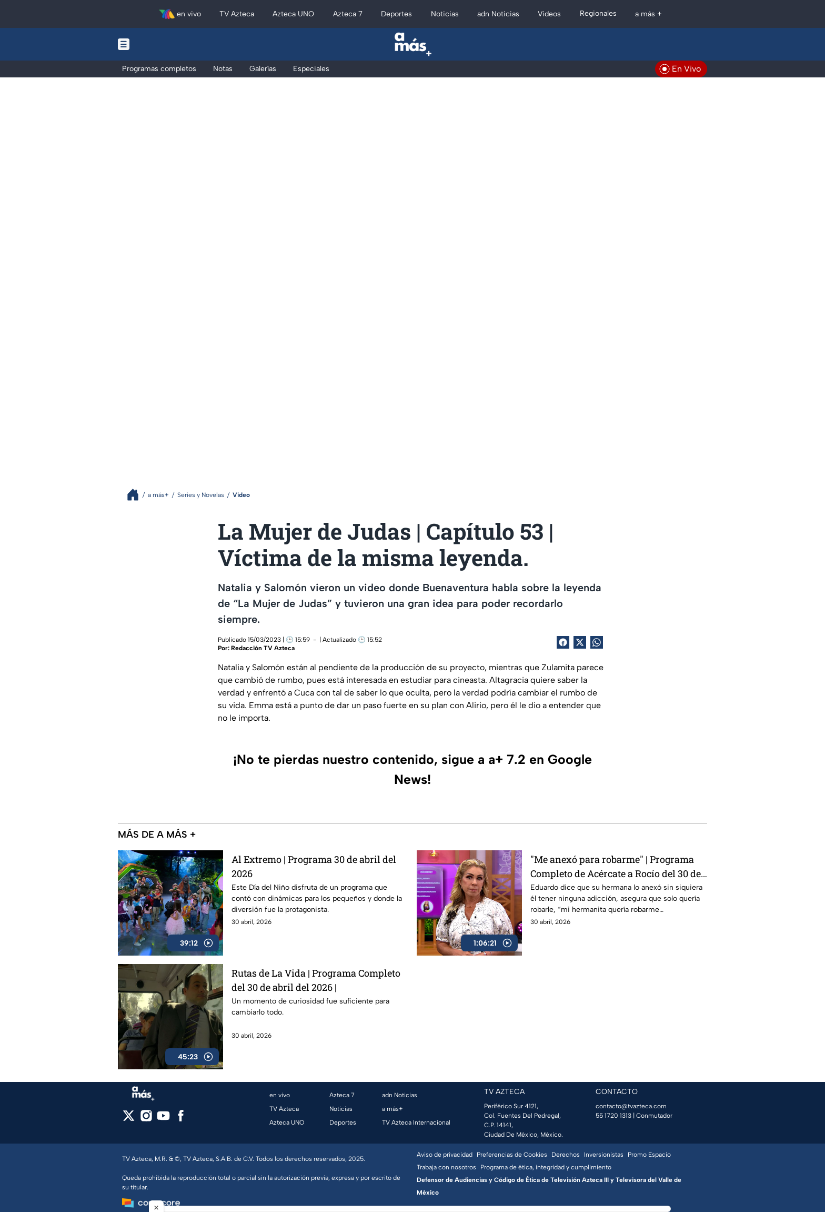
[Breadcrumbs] (137, 494)
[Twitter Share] (580, 642)
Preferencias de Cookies (512, 1154)
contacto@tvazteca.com (631, 1106)
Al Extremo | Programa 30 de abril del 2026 (314, 866)
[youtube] (163, 1119)
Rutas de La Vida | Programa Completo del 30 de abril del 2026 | (316, 980)
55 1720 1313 (613, 1115)
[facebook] (180, 1119)
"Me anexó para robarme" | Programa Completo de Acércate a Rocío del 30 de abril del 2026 (615, 866)
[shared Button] (596, 642)
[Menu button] (160, 44)
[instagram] (146, 1119)
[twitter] (128, 1119)
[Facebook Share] (563, 642)
